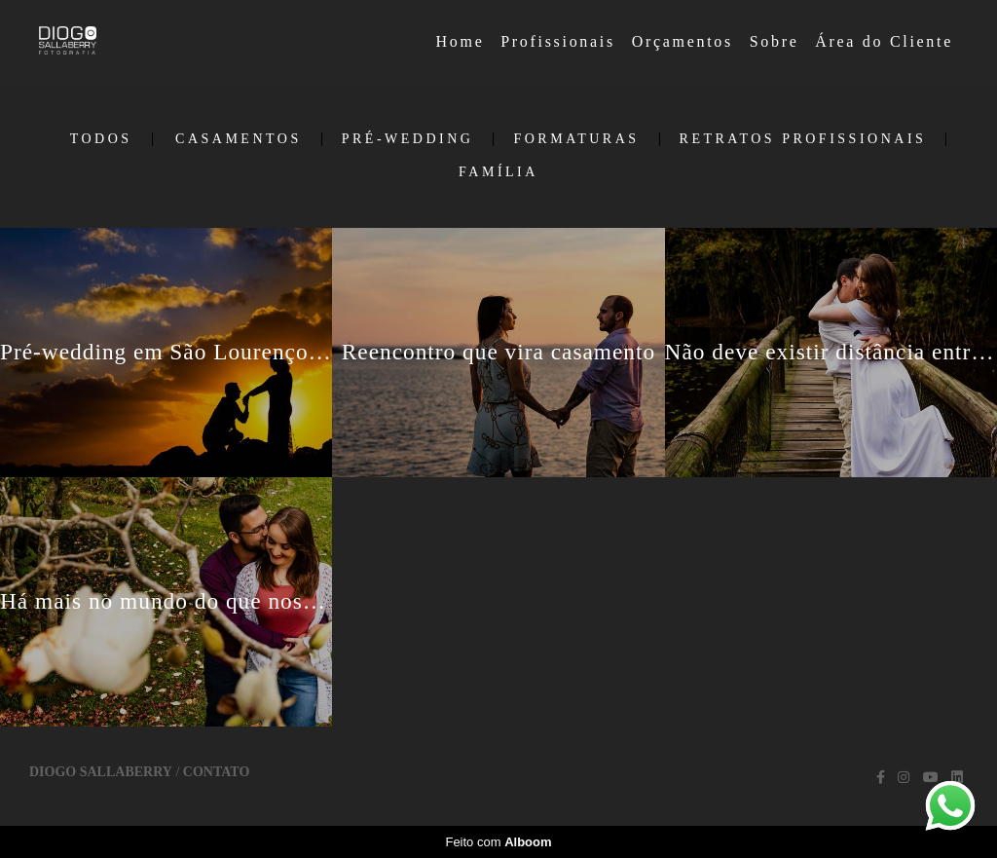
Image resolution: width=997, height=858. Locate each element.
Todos (101, 139)
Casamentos (238, 139)
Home (460, 41)
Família (498, 172)
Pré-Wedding (408, 139)
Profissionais (557, 41)
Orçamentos (682, 41)
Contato (216, 772)
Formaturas (576, 139)
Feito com (498, 842)
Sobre (774, 41)
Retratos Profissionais (803, 139)
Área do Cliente (884, 41)
